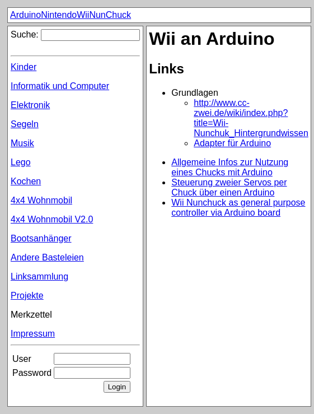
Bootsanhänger (41, 238)
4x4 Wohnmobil (41, 200)
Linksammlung (39, 276)
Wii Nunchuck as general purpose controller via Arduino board (238, 207)
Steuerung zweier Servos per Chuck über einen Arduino (229, 187)
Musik (22, 143)
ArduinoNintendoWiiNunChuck (70, 15)
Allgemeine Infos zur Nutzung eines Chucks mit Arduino (229, 167)
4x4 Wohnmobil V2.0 (52, 219)
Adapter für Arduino (232, 143)
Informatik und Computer (60, 86)
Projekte (27, 295)
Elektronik (30, 105)
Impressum (33, 333)
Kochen (26, 181)
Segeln (25, 124)
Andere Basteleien (47, 257)
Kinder (23, 67)
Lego (21, 162)
